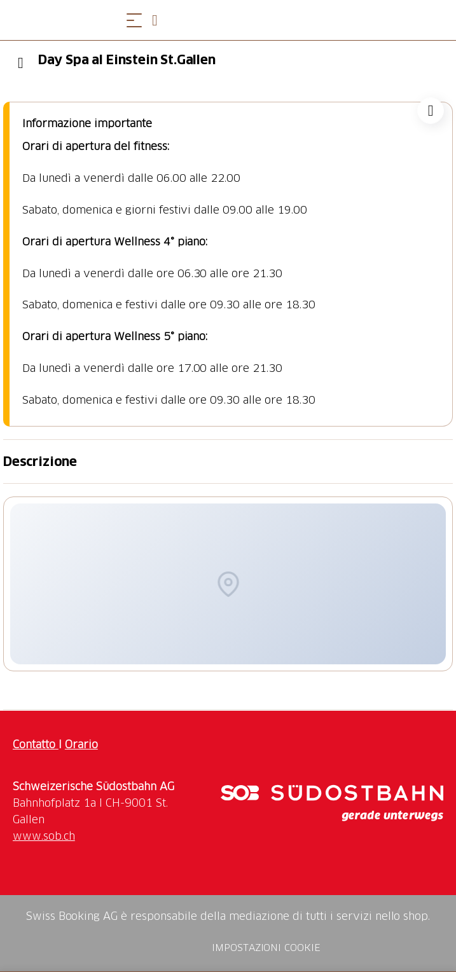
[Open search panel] (159, 20)
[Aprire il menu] (134, 20)
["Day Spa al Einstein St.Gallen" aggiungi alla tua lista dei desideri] (430, 110)
